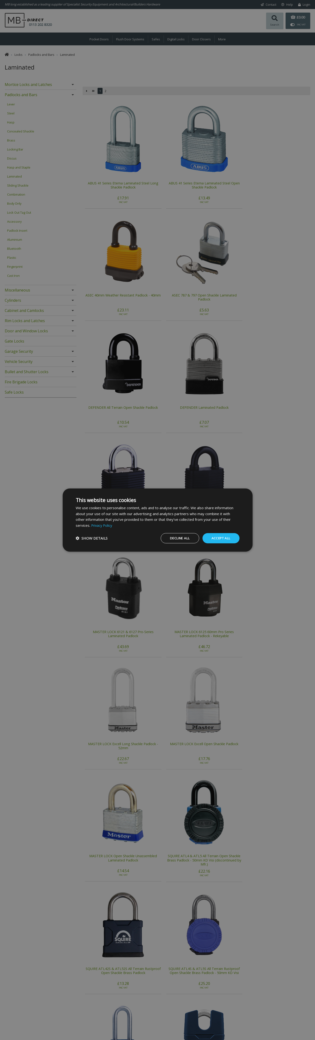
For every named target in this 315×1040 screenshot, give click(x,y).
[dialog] (158, 520)
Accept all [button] (220, 538)
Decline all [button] (177, 538)
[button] (92, 538)
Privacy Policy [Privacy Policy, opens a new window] (102, 525)
